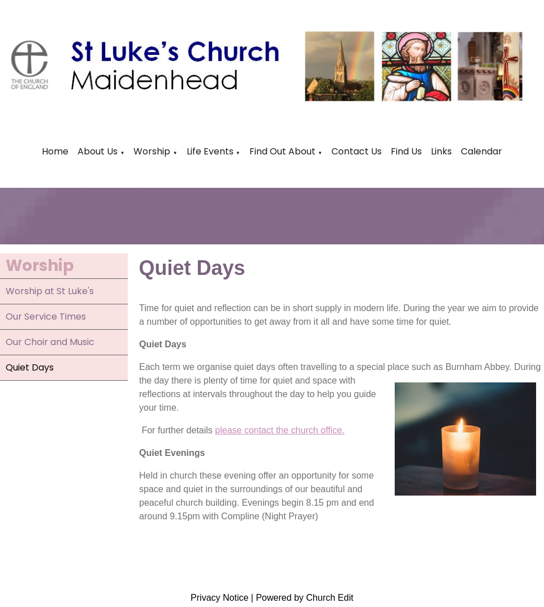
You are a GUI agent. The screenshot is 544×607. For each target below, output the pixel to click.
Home (55, 151)
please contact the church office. (279, 430)
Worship (151, 151)
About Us (97, 151)
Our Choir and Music (50, 341)
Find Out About (282, 151)
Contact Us (356, 151)
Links (441, 151)
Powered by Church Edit (304, 597)
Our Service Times (46, 316)
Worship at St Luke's (50, 291)
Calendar (481, 151)
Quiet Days (30, 367)
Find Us (406, 151)
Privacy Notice (219, 597)
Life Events (211, 151)
